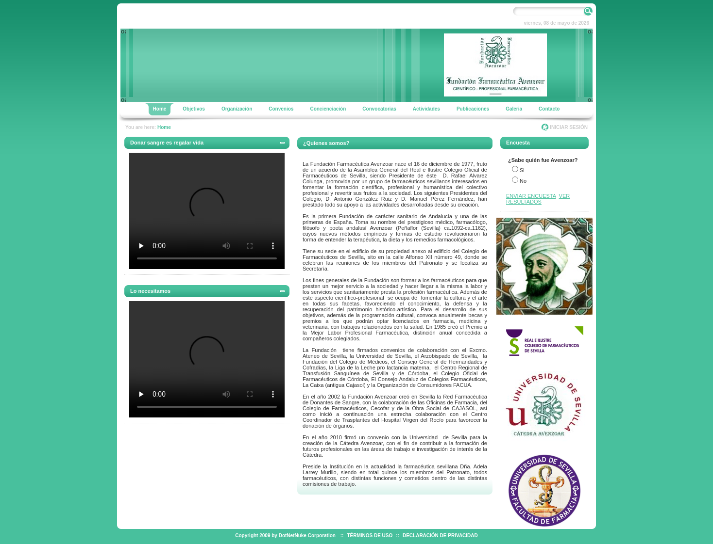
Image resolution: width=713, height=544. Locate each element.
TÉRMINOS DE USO (369, 535)
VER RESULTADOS (538, 199)
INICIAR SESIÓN (569, 127)
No (523, 181)
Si (522, 170)
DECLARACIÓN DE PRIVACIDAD (440, 535)
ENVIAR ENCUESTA (531, 196)
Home (164, 127)
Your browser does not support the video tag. (207, 211)
